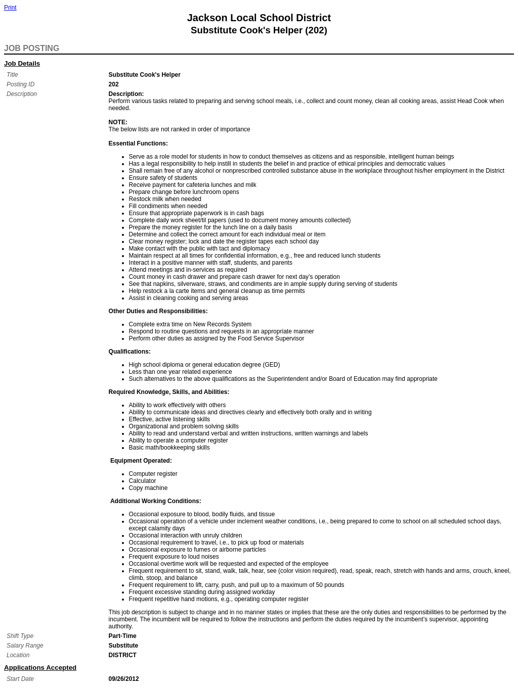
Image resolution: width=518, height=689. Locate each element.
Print (10, 7)
